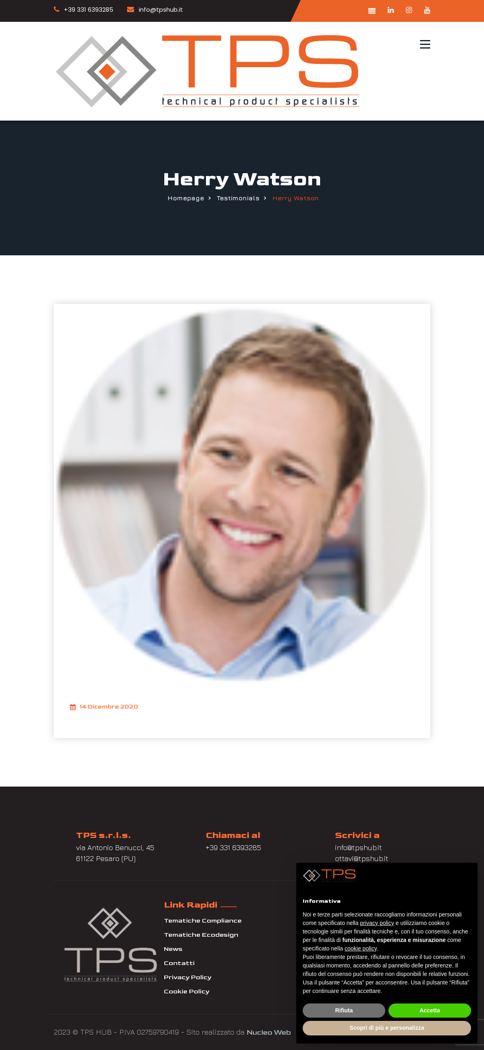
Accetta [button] (430, 1010)
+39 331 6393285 (83, 9)
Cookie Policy (186, 991)
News (173, 949)
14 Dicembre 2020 (104, 707)
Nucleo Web (268, 1032)
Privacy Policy (187, 977)
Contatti (179, 963)
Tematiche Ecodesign (201, 935)
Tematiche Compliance (203, 921)
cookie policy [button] (361, 948)
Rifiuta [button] (344, 1010)
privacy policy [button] (377, 923)
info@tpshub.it (155, 9)
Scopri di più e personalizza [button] (387, 1028)
